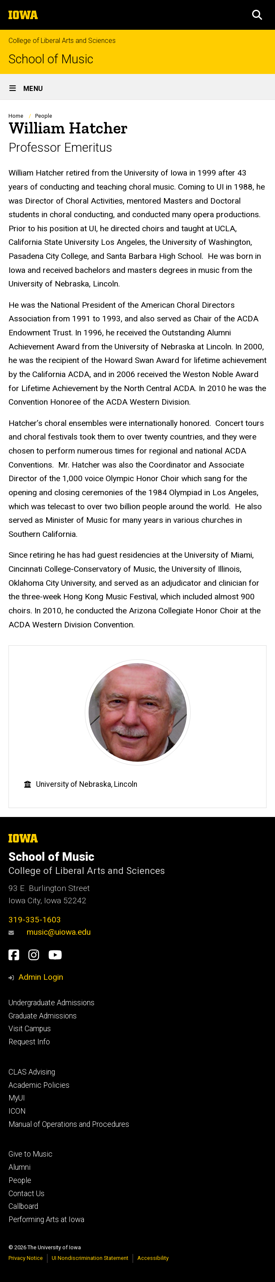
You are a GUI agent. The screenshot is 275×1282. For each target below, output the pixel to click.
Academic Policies (38, 1085)
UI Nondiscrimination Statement (90, 1258)
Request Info (29, 1042)
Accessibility (153, 1258)
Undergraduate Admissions (51, 1002)
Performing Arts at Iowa (46, 1219)
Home (15, 116)
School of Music (50, 59)
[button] (257, 15)
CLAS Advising (31, 1072)
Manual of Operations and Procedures (68, 1124)
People (43, 116)
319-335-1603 (34, 920)
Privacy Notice (25, 1258)
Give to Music (30, 1154)
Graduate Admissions (42, 1016)
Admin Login (40, 977)
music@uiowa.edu (49, 932)
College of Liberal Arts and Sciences (62, 41)
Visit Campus (29, 1028)
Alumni (19, 1167)
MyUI (16, 1098)
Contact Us (26, 1193)
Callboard (23, 1206)
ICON (17, 1111)
